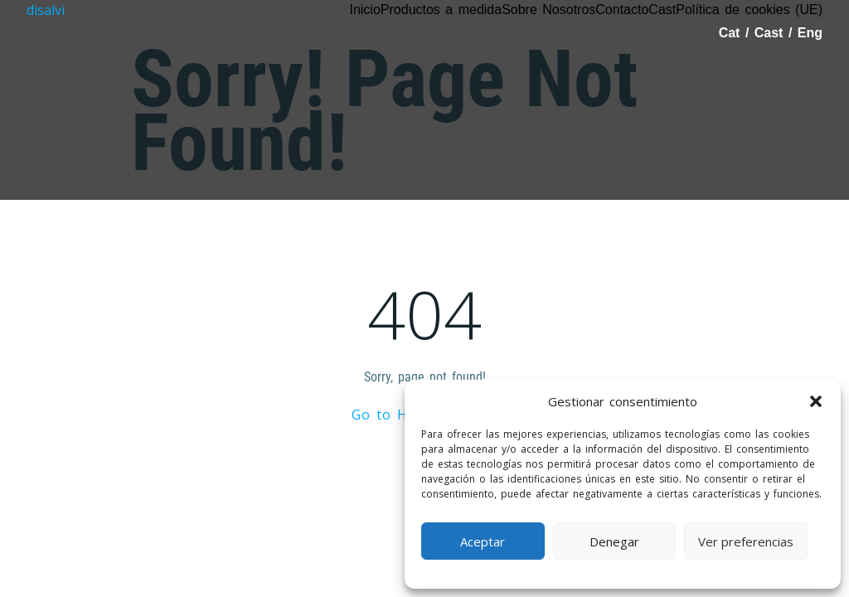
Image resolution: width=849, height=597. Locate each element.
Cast (771, 33)
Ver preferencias (745, 541)
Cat (732, 33)
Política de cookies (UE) (749, 9)
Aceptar (482, 541)
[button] (816, 401)
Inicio (364, 9)
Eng (810, 33)
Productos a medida (441, 9)
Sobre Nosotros (548, 9)
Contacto (621, 9)
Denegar (614, 541)
